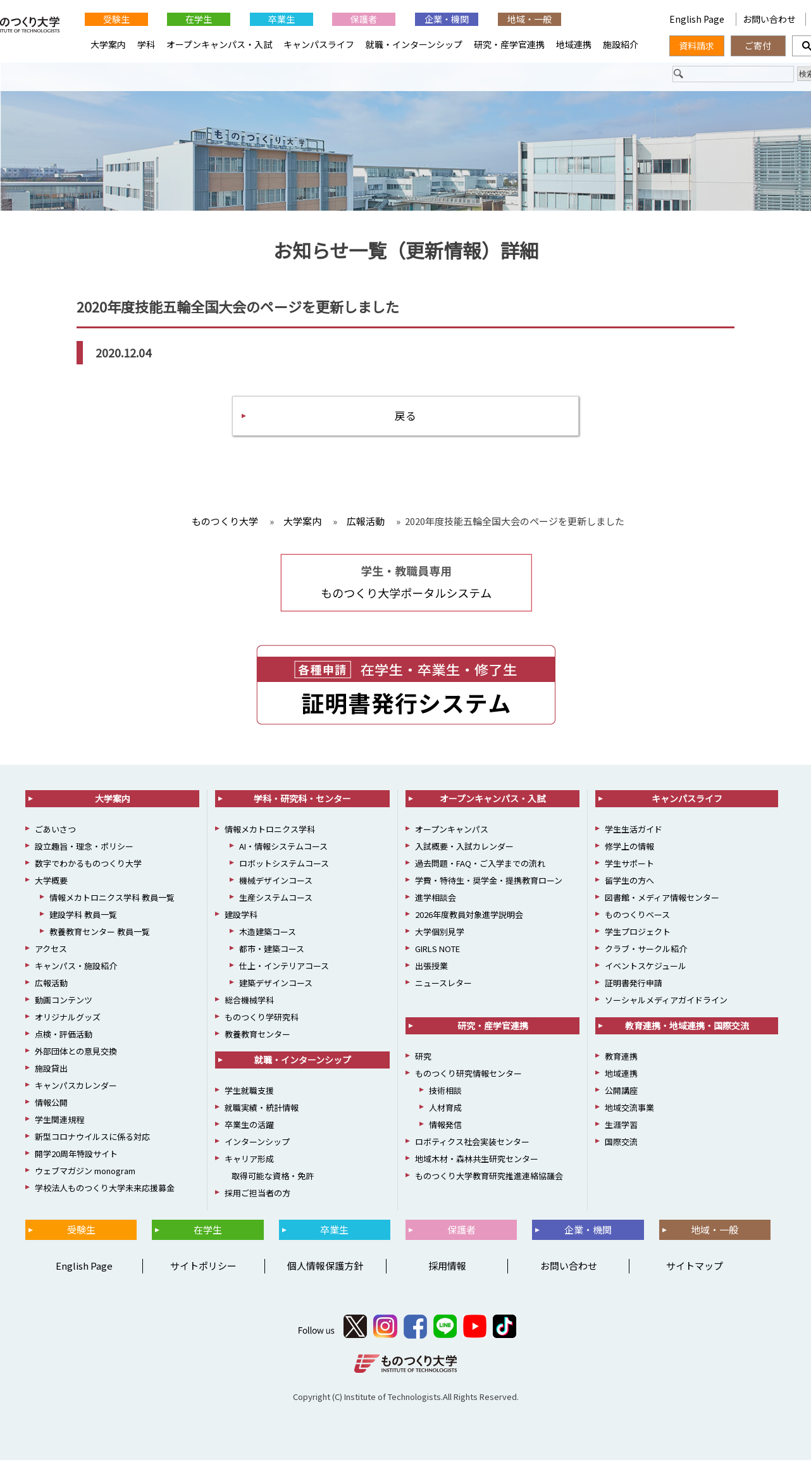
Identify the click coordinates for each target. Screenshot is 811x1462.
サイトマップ (694, 1267)
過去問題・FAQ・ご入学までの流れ (480, 865)
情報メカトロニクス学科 (270, 831)
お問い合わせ (769, 19)
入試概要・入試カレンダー (464, 848)
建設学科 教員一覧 (83, 916)
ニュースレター (443, 985)
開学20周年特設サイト (76, 1155)
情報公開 (51, 1104)
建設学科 (241, 916)
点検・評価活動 (63, 1036)
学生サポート (629, 865)
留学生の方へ (629, 882)
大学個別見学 (439, 933)
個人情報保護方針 (325, 1267)
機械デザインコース (276, 882)
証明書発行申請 (633, 985)
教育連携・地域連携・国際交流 (687, 1027)
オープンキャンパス (451, 831)
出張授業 (431, 968)
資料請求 (696, 45)
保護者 (363, 19)
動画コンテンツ (63, 1002)
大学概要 (51, 882)
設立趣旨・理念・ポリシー (84, 848)
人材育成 (445, 1109)
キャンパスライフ (318, 44)
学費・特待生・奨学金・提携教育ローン (488, 882)
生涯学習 (621, 1126)
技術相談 (445, 1092)
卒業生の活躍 (249, 1126)
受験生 (116, 19)
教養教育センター (257, 1036)
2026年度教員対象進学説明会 (469, 916)
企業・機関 (446, 19)
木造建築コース (267, 933)
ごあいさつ (55, 831)
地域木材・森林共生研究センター (476, 1161)
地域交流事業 (629, 1109)
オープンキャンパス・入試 (219, 44)
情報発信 (445, 1126)
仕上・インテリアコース (284, 968)
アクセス (51, 951)
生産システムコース (276, 899)
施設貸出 (51, 1070)
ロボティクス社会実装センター (472, 1143)
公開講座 (621, 1092)
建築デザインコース (276, 985)
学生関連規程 (59, 1121)
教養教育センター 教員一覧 (99, 933)
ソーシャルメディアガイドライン (666, 1002)
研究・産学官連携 (509, 44)
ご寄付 (758, 45)
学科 (146, 44)
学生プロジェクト (638, 933)
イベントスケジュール (645, 968)
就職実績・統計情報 (262, 1109)
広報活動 (51, 985)
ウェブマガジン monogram (85, 1173)
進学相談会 (435, 899)
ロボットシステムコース (284, 865)
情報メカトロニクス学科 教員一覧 (112, 899)
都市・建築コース (271, 951)
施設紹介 (620, 44)
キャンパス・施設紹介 (76, 968)
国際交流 (621, 1143)
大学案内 (108, 44)
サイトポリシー (203, 1267)
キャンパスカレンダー (76, 1087)
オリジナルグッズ (68, 1019)
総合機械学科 (249, 1002)
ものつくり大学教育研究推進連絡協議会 (489, 1178)
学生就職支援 (249, 1092)
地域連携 (573, 44)
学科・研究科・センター (302, 800)
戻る (405, 416)
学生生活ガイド (633, 831)
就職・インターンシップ (414, 44)
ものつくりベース (637, 916)
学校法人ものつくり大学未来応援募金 (105, 1190)
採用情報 (447, 1267)
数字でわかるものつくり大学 (88, 865)
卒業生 (281, 19)
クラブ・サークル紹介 (646, 951)
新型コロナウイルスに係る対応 (92, 1138)
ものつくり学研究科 (262, 1019)
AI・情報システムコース (283, 848)
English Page (697, 19)
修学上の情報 (629, 848)
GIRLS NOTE (437, 951)
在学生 (198, 19)
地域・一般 (529, 19)
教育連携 (621, 1058)
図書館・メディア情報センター (662, 899)
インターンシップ (257, 1143)
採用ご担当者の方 (257, 1195)
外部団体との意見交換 (76, 1053)
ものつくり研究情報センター (468, 1075)
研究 (423, 1058)
